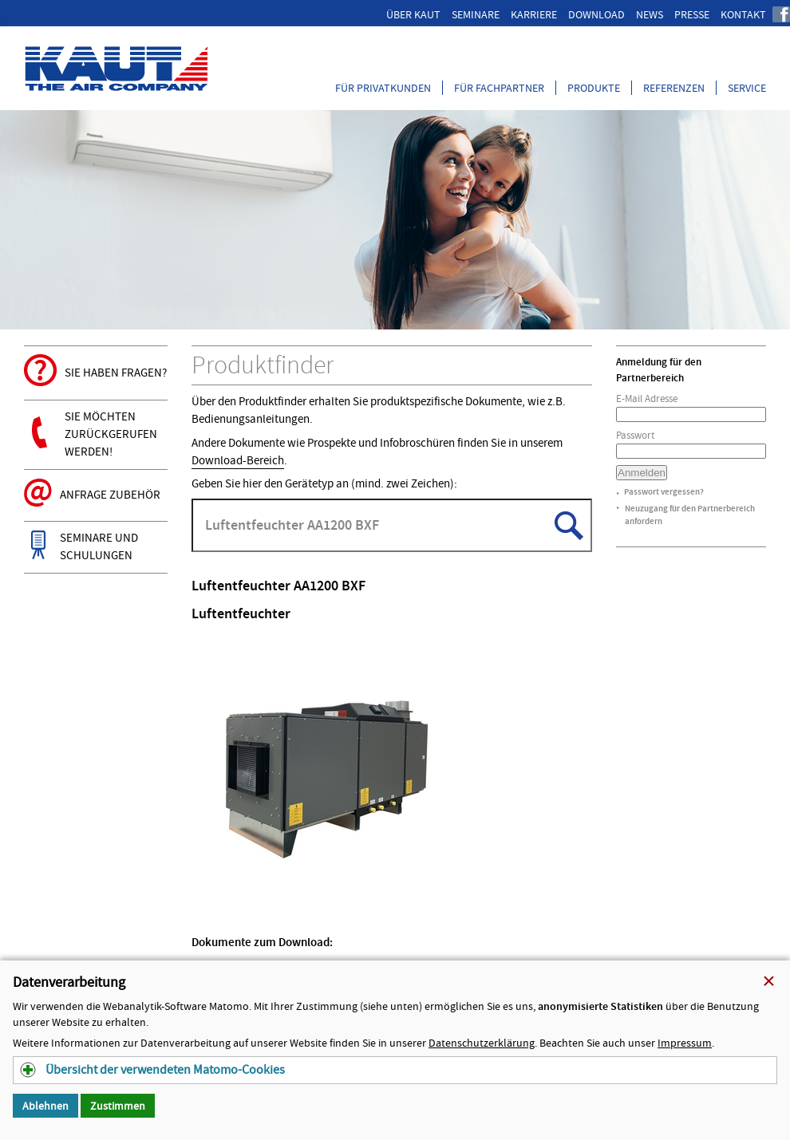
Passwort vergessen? (664, 492)
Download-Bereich (238, 460)
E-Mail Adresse (646, 398)
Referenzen (674, 88)
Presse (691, 14)
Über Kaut (413, 14)
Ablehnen (45, 1106)
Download (596, 14)
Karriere (534, 14)
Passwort (635, 435)
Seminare (476, 14)
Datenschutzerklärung (482, 1042)
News (649, 14)
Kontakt (743, 14)
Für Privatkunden (383, 88)
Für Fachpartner (499, 88)
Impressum (685, 1042)
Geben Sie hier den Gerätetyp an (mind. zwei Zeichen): (324, 483)
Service (747, 88)
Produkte (593, 88)
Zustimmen (117, 1106)
